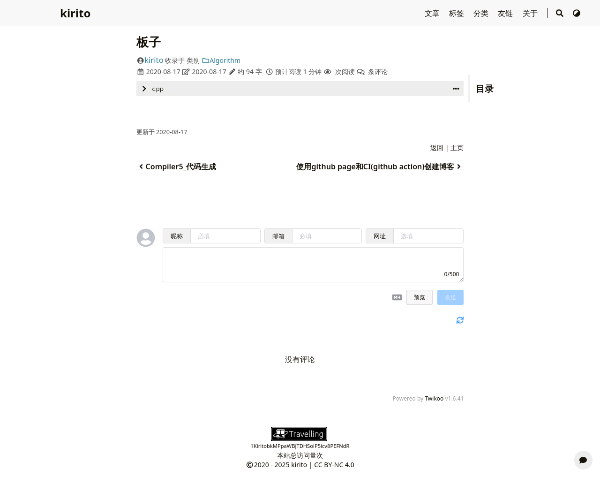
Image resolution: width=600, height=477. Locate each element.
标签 (457, 13)
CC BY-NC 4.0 (334, 464)
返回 (436, 147)
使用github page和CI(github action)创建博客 (380, 166)
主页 (457, 147)
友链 (506, 13)
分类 (481, 13)
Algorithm (221, 60)
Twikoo (434, 398)
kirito (75, 13)
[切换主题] (576, 13)
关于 (531, 13)
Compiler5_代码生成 (176, 166)
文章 (433, 13)
